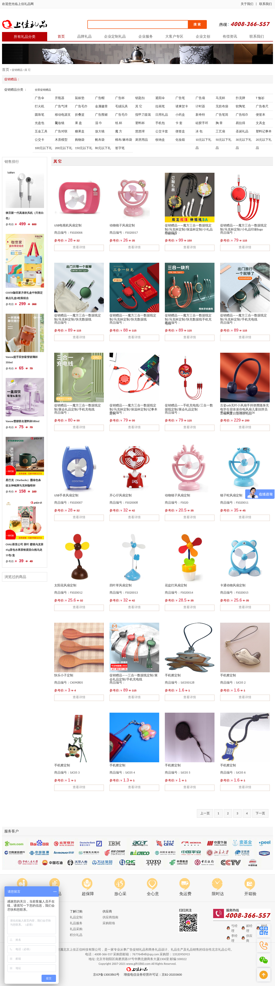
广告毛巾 (81, 106)
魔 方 (118, 131)
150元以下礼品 (83, 149)
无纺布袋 (222, 106)
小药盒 (180, 115)
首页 (61, 36)
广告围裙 (101, 115)
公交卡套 (161, 131)
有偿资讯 (230, 36)
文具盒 (260, 123)
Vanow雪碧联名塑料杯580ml (22, 421)
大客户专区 (174, 36)
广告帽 (100, 98)
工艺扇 (220, 131)
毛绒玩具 (121, 106)
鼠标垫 (79, 98)
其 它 (138, 106)
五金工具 (41, 131)
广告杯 (120, 98)
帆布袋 (100, 140)
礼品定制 (76, 917)
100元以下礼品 (43, 149)
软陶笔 (240, 106)
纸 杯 (118, 123)
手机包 (160, 123)
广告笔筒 (222, 115)
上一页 (205, 813)
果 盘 (78, 123)
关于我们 (247, 4)
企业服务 (145, 36)
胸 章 (219, 123)
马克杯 (220, 98)
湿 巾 (98, 123)
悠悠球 (140, 131)
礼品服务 (76, 923)
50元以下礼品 (223, 141)
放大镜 (100, 131)
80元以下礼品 (103, 149)
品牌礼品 (84, 36)
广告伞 (39, 98)
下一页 (260, 813)
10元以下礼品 (203, 141)
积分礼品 (76, 935)
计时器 (200, 106)
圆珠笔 (39, 115)
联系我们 (265, 4)
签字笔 (120, 148)
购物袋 (79, 140)
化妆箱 (180, 140)
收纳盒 (160, 140)
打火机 (39, 106)
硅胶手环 (202, 123)
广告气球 (61, 106)
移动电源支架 (63, 116)
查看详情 (79, 247)
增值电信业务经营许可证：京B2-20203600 (153, 975)
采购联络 (109, 923)
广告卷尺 (262, 106)
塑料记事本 (264, 131)
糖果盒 (79, 131)
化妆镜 (59, 123)
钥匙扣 (140, 98)
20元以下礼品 (264, 141)
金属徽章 (101, 106)
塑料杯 (140, 123)
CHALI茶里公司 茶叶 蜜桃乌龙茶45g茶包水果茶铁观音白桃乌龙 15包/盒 (24, 550)
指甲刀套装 (143, 115)
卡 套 (178, 123)
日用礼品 (161, 115)
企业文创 (203, 36)
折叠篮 (79, 115)
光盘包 (39, 123)
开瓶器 (59, 98)
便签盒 (180, 131)
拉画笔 (160, 106)
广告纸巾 (242, 115)
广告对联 (61, 131)
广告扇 (200, 98)
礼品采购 (76, 929)
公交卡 (39, 140)
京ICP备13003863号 (106, 975)
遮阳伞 (160, 98)
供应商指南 (110, 917)
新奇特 (200, 115)
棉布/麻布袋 (123, 140)
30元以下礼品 (244, 141)
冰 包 (199, 131)
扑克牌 (240, 98)
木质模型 (61, 140)
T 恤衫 (260, 98)
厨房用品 (141, 140)
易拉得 (240, 123)
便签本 (260, 115)
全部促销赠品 (43, 89)
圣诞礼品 (242, 131)
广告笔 (180, 98)
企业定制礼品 (115, 36)
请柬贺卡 (181, 106)
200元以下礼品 (63, 149)
